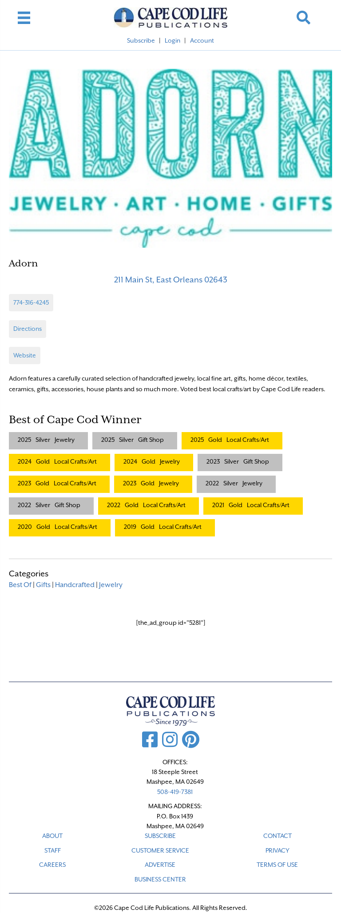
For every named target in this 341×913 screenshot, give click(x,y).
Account (202, 40)
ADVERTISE (160, 864)
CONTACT (277, 835)
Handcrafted (75, 585)
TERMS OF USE (277, 864)
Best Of (20, 585)
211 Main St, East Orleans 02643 (170, 279)
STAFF (52, 850)
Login (172, 40)
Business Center (160, 879)
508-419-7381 (175, 791)
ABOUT (52, 835)
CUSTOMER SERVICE (160, 850)
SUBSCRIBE (160, 835)
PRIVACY (277, 850)
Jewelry (111, 585)
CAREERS (52, 864)
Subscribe (141, 40)
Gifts (43, 585)
